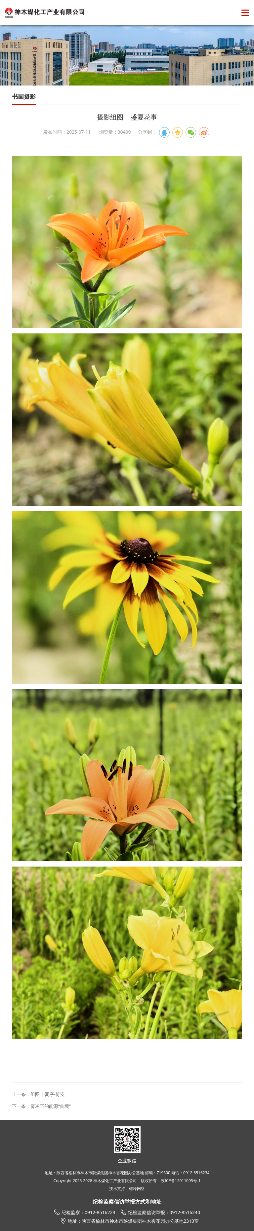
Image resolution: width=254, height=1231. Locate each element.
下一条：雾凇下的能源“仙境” (41, 1106)
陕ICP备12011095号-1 (181, 1180)
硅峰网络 (137, 1188)
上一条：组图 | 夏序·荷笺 (38, 1094)
